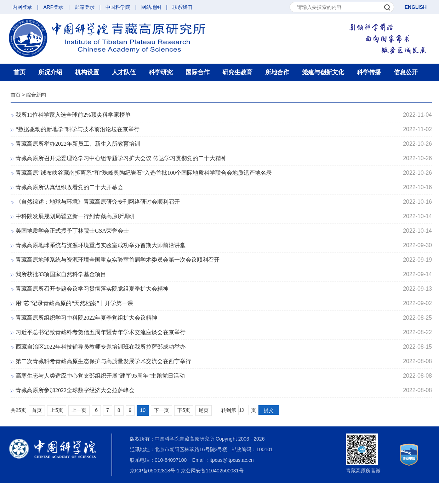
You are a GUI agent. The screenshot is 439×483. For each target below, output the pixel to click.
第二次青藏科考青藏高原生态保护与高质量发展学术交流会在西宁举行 (103, 361)
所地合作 (277, 72)
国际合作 (198, 72)
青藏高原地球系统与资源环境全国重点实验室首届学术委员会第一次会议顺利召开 (117, 260)
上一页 (79, 410)
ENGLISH (416, 7)
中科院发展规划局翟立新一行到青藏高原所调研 (75, 216)
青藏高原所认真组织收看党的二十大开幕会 (69, 187)
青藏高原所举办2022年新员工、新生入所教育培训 (78, 144)
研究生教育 (237, 72)
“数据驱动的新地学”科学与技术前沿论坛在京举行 (77, 129)
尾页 (204, 410)
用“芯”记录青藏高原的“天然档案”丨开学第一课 (74, 303)
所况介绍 (50, 72)
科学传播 (369, 72)
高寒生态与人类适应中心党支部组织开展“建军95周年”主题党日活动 (100, 376)
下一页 (161, 410)
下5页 (183, 410)
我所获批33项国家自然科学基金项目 (61, 274)
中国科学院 (118, 7)
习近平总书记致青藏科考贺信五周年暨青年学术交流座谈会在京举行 (101, 332)
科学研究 (161, 72)
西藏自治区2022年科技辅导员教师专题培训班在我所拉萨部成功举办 (101, 347)
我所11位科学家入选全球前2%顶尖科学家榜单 (73, 115)
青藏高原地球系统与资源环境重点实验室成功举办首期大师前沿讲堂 (101, 245)
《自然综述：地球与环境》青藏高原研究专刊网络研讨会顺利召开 (98, 202)
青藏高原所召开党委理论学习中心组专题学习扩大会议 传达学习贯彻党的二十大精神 (121, 158)
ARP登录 (53, 7)
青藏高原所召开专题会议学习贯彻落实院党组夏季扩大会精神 (92, 289)
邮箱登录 (85, 7)
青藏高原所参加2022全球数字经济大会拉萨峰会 (75, 390)
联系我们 (182, 7)
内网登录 (22, 7)
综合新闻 (36, 95)
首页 (19, 72)
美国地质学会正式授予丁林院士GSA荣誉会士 (72, 231)
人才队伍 (124, 72)
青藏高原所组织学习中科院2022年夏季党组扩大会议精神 (86, 318)
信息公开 (406, 72)
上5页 (56, 410)
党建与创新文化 (323, 72)
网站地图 (151, 7)
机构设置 (87, 72)
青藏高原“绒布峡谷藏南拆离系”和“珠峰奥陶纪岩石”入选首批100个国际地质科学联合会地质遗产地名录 (144, 173)
